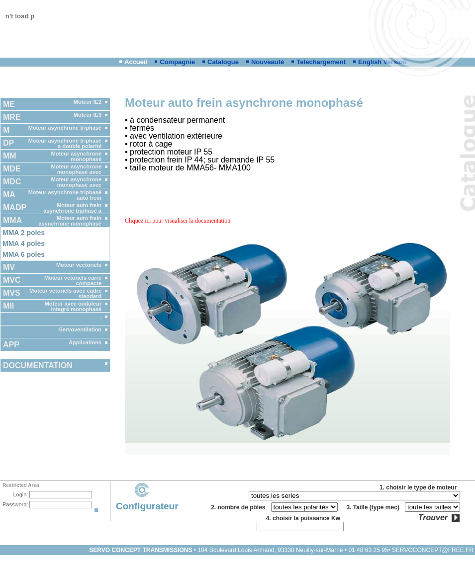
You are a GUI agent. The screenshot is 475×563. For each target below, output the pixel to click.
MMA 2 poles (23, 233)
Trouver (433, 518)
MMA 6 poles (23, 254)
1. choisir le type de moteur (420, 487)
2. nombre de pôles (240, 507)
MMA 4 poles (23, 243)
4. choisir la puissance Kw (305, 518)
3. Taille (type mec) (374, 507)
